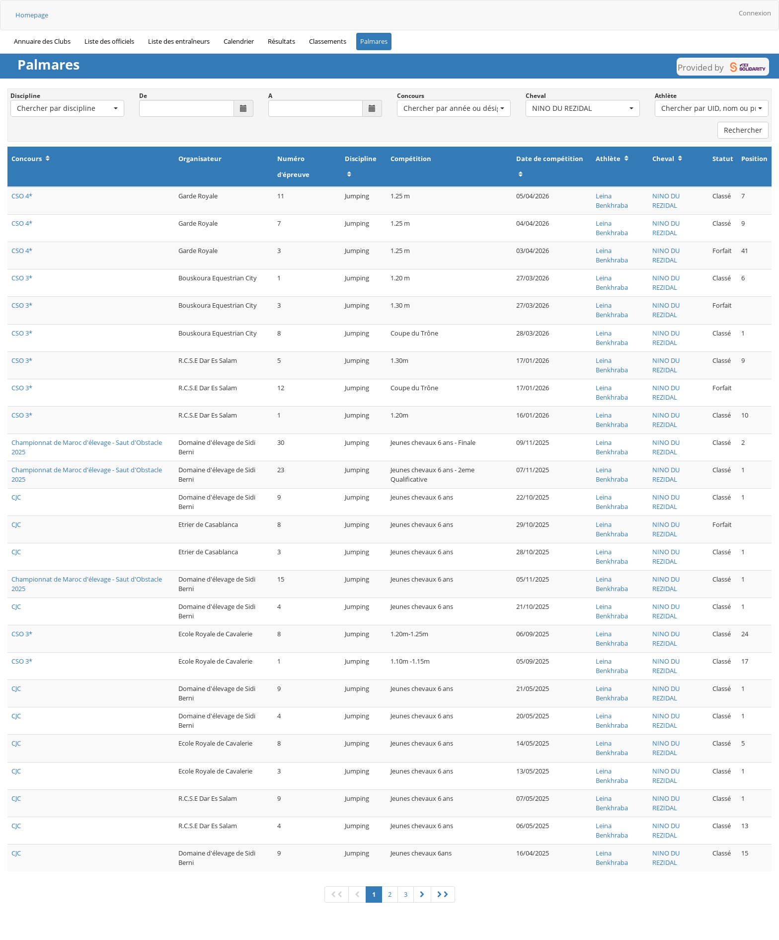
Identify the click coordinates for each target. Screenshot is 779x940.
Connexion (755, 12)
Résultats (281, 41)
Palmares (374, 41)
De (143, 95)
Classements (327, 41)
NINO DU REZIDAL (666, 200)
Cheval (536, 95)
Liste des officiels (109, 41)
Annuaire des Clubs (42, 41)
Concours (410, 95)
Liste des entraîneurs (179, 41)
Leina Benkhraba (612, 200)
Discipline (25, 95)
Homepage (31, 14)
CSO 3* (21, 277)
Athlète (666, 95)
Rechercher (743, 130)
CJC (16, 497)
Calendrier (239, 41)
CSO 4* (21, 195)
